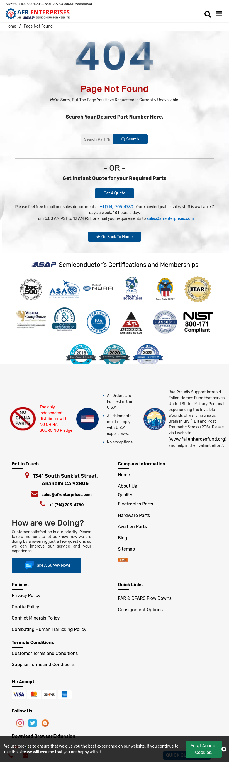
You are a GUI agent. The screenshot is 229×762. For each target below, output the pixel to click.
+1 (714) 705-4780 (66, 505)
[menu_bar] (220, 14)
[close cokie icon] (223, 749)
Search (130, 139)
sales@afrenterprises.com (170, 218)
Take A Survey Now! (46, 565)
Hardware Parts (134, 515)
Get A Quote (114, 193)
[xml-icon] (123, 560)
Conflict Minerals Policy (36, 618)
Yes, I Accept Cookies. (204, 749)
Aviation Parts (132, 526)
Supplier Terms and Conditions (43, 664)
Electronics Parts (135, 504)
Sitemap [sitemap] (128, 549)
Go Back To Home (114, 237)
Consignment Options (140, 609)
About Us (127, 486)
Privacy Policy (26, 595)
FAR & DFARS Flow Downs (145, 598)
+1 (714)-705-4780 (116, 206)
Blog (122, 538)
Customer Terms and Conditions (45, 653)
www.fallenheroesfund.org (197, 439)
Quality (125, 494)
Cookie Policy (25, 607)
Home (11, 26)
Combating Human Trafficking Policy (49, 629)
